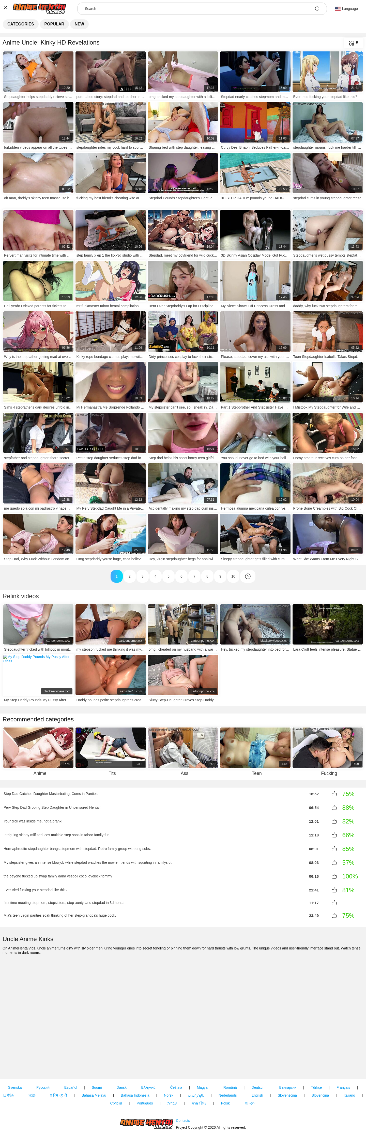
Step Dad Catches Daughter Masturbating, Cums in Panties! (51, 794)
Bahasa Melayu (94, 1066)
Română (230, 1058)
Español (70, 1058)
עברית (172, 1074)
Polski (225, 1074)
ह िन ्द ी (58, 1066)
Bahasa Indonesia (135, 1066)
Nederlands (228, 1066)
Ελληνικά (148, 1058)
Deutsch (257, 1058)
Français (343, 1058)
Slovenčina (320, 1066)
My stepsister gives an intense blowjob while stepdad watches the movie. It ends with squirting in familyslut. (88, 862)
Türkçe (316, 1058)
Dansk (121, 1058)
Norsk (168, 1066)
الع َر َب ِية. (196, 1066)
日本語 (8, 1066)
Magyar (203, 1058)
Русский (43, 1058)
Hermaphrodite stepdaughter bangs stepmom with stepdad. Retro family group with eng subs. (77, 849)
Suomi (97, 1058)
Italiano (349, 1066)
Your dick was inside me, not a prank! (33, 821)
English (257, 1066)
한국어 (250, 1074)
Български (287, 1058)
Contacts (183, 1106)
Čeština (176, 1058)
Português (145, 1074)
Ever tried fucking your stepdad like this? (35, 890)
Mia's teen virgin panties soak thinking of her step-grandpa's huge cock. (60, 915)
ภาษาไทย (199, 1074)
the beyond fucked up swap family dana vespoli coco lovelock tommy (58, 876)
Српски (116, 1074)
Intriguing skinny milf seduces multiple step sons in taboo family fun (56, 835)
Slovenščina (287, 1066)
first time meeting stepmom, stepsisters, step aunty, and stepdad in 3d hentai (64, 902)
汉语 (32, 1066)
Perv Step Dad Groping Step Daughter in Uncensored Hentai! (52, 807)
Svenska (15, 1058)
